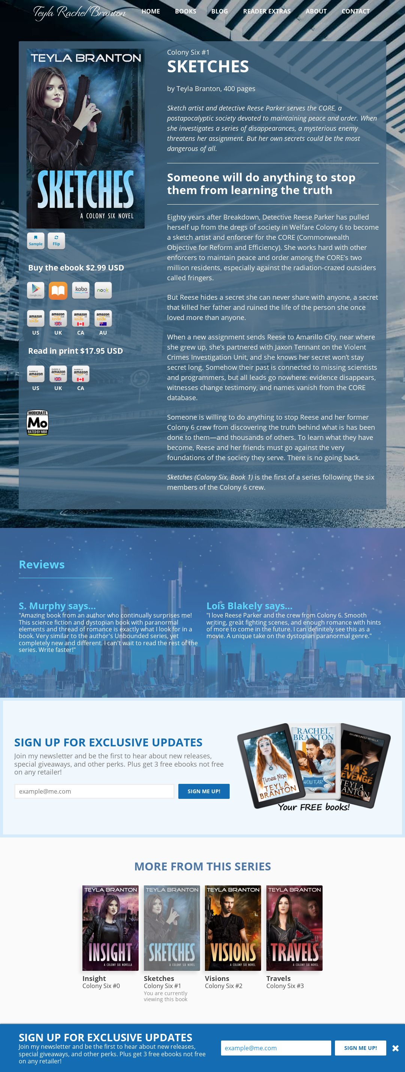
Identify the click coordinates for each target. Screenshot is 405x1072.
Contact (356, 11)
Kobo (80, 291)
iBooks (58, 291)
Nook (103, 291)
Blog (219, 11)
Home (151, 11)
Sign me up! (204, 791)
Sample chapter (35, 241)
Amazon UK (58, 374)
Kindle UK (58, 319)
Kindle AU (103, 319)
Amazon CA (80, 374)
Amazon (35, 374)
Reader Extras (267, 11)
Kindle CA (80, 319)
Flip (56, 241)
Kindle (35, 319)
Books (185, 11)
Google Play (35, 291)
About (316, 11)
